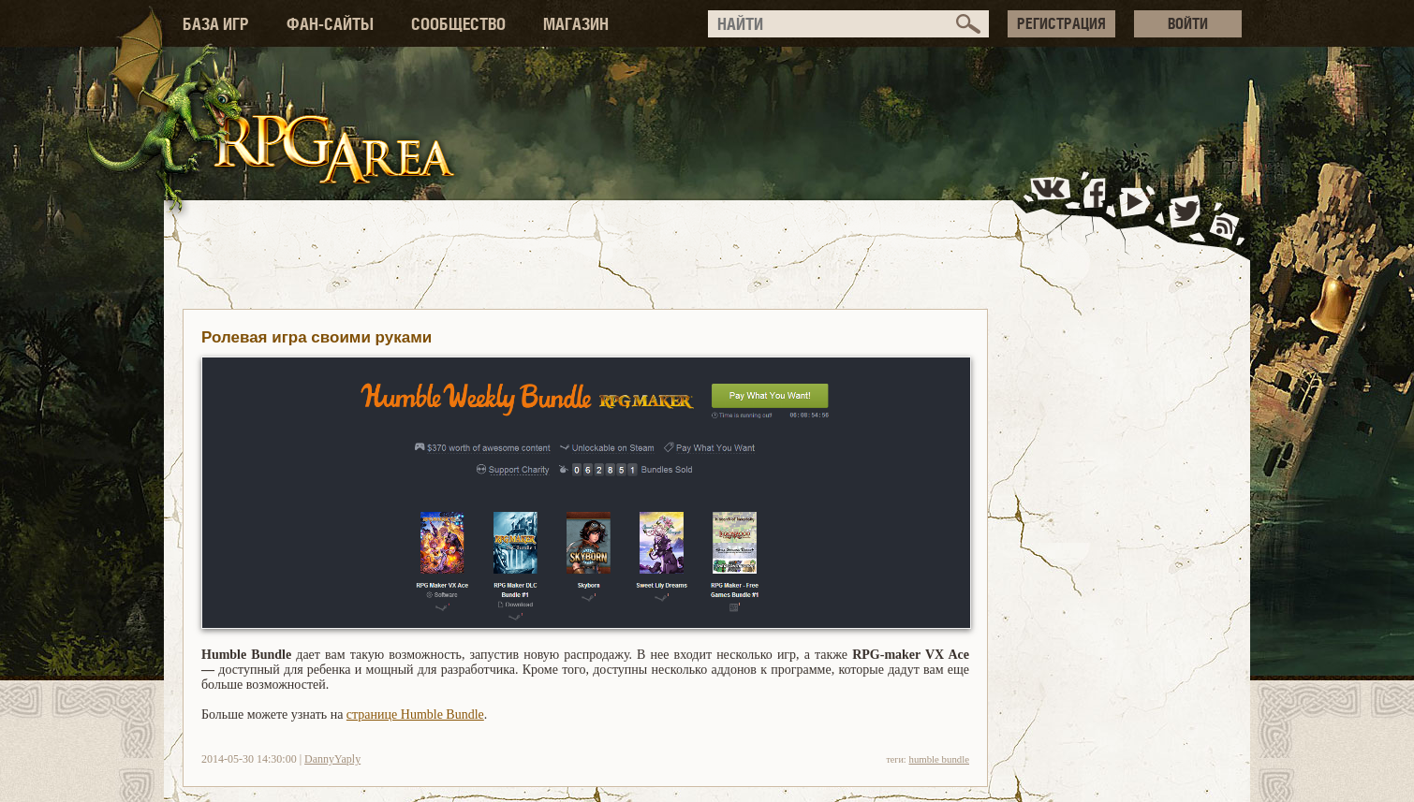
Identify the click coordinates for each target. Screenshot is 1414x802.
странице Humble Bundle (415, 714)
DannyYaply (332, 759)
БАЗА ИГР (216, 24)
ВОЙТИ (1188, 23)
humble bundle (939, 759)
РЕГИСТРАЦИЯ (1061, 23)
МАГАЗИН (576, 24)
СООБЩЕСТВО (458, 24)
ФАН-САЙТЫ (330, 24)
